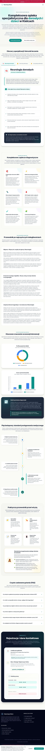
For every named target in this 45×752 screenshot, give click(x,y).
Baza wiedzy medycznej (29, 40)
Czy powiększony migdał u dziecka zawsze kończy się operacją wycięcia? (22, 606)
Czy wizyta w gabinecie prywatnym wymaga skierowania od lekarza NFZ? (22, 594)
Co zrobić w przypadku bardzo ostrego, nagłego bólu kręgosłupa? (22, 600)
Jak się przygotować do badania (7, 730)
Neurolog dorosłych (8, 63)
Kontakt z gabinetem (5, 733)
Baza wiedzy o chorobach (29, 721)
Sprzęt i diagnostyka (28, 720)
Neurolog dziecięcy (22, 63)
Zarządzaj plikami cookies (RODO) (22, 741)
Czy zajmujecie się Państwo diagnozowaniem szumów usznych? (22, 623)
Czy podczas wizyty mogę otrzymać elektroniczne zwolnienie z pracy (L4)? (22, 617)
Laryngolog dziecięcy (37, 63)
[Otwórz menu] (43, 5)
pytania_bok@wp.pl (18, 669)
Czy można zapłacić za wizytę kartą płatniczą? (22, 612)
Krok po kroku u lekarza (6, 728)
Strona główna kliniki (28, 716)
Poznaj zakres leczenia (15, 40)
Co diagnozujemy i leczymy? (29, 718)
